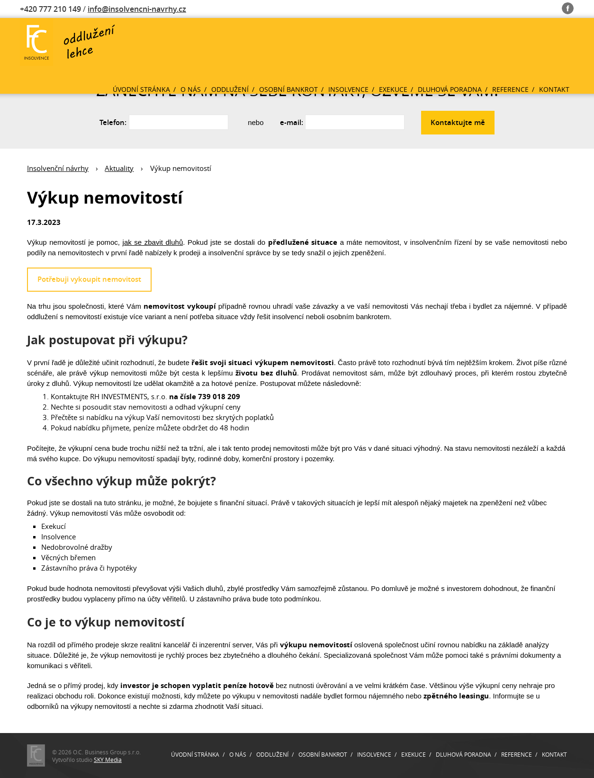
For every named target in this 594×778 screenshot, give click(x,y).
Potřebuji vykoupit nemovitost (89, 279)
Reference (510, 89)
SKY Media (108, 759)
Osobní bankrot (288, 89)
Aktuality (119, 168)
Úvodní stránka (141, 89)
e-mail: (291, 122)
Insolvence (348, 89)
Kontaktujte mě (458, 122)
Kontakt (554, 89)
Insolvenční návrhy (58, 168)
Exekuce (393, 89)
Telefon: (112, 122)
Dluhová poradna (450, 89)
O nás (190, 89)
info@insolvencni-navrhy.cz (137, 9)
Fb (567, 6)
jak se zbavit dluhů (153, 242)
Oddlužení (230, 89)
